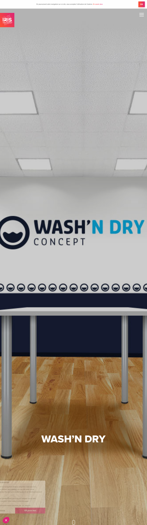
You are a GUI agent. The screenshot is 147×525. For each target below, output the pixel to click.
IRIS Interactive (7, 20)
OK (141, 4)
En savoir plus (98, 4)
